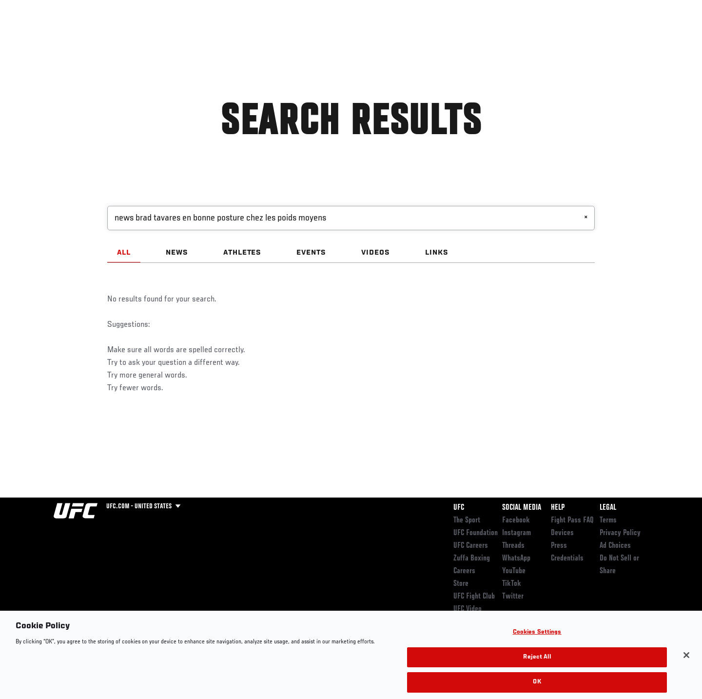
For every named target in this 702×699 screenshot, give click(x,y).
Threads (513, 545)
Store (460, 583)
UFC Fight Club (474, 596)
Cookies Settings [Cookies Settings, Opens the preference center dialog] (537, 645)
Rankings (84, 37)
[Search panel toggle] (654, 37)
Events (43, 37)
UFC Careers (470, 545)
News (165, 37)
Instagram (516, 533)
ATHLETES (242, 253)
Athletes (127, 37)
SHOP (627, 37)
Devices (562, 533)
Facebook (516, 520)
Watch (537, 37)
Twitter (513, 596)
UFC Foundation (475, 533)
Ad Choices (615, 545)
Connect (497, 37)
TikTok (511, 583)
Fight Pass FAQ (572, 520)
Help (558, 507)
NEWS (177, 253)
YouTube (514, 571)
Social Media (521, 507)
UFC (458, 507)
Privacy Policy (620, 533)
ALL (124, 253)
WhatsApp (516, 558)
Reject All (536, 670)
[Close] (686, 668)
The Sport (466, 520)
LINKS (436, 253)
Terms (608, 520)
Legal (608, 507)
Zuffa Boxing (584, 37)
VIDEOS (375, 253)
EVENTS (311, 253)
